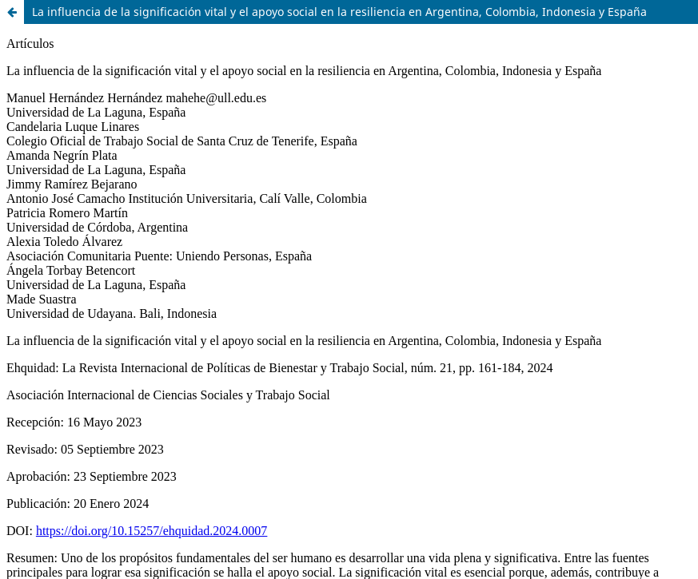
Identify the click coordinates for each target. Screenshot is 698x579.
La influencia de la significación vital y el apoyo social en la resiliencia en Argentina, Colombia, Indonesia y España (339, 11)
